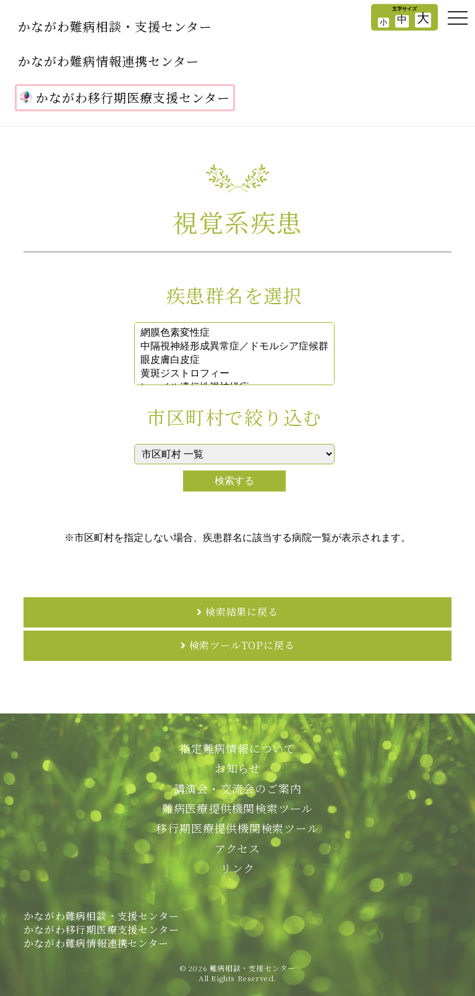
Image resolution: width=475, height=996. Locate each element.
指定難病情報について (237, 748)
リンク (237, 868)
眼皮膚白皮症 (234, 360)
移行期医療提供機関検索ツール (237, 828)
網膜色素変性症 (234, 333)
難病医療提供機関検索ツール (237, 808)
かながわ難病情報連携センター (108, 61)
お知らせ (237, 768)
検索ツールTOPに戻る (242, 645)
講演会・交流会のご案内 (238, 788)
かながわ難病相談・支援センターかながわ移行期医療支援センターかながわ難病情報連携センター (101, 930)
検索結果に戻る (241, 612)
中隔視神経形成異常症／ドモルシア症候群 (234, 347)
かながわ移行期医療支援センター (125, 97)
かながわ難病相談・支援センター (115, 26)
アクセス (237, 848)
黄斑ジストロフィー (234, 374)
